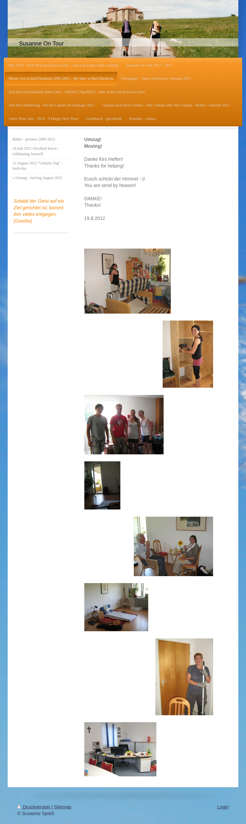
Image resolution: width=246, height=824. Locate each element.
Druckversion (34, 807)
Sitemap (62, 807)
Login (223, 807)
